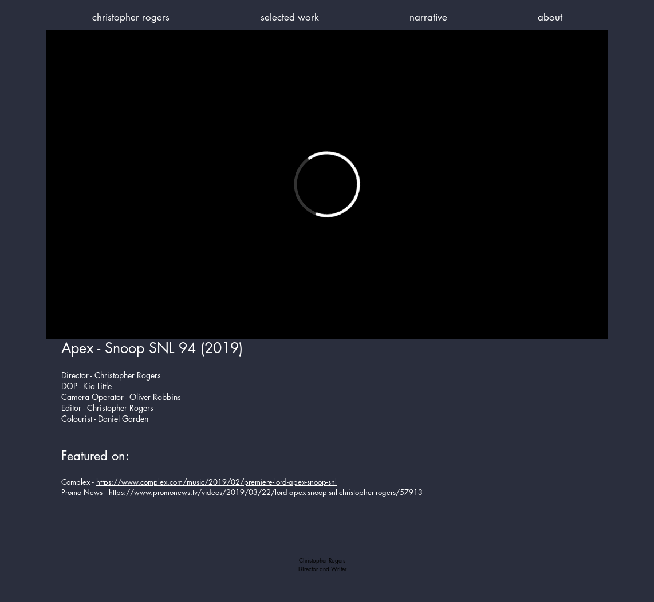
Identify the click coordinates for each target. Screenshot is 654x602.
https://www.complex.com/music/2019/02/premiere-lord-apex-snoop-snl (216, 482)
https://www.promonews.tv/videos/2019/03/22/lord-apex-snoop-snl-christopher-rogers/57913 (266, 492)
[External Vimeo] (327, 184)
